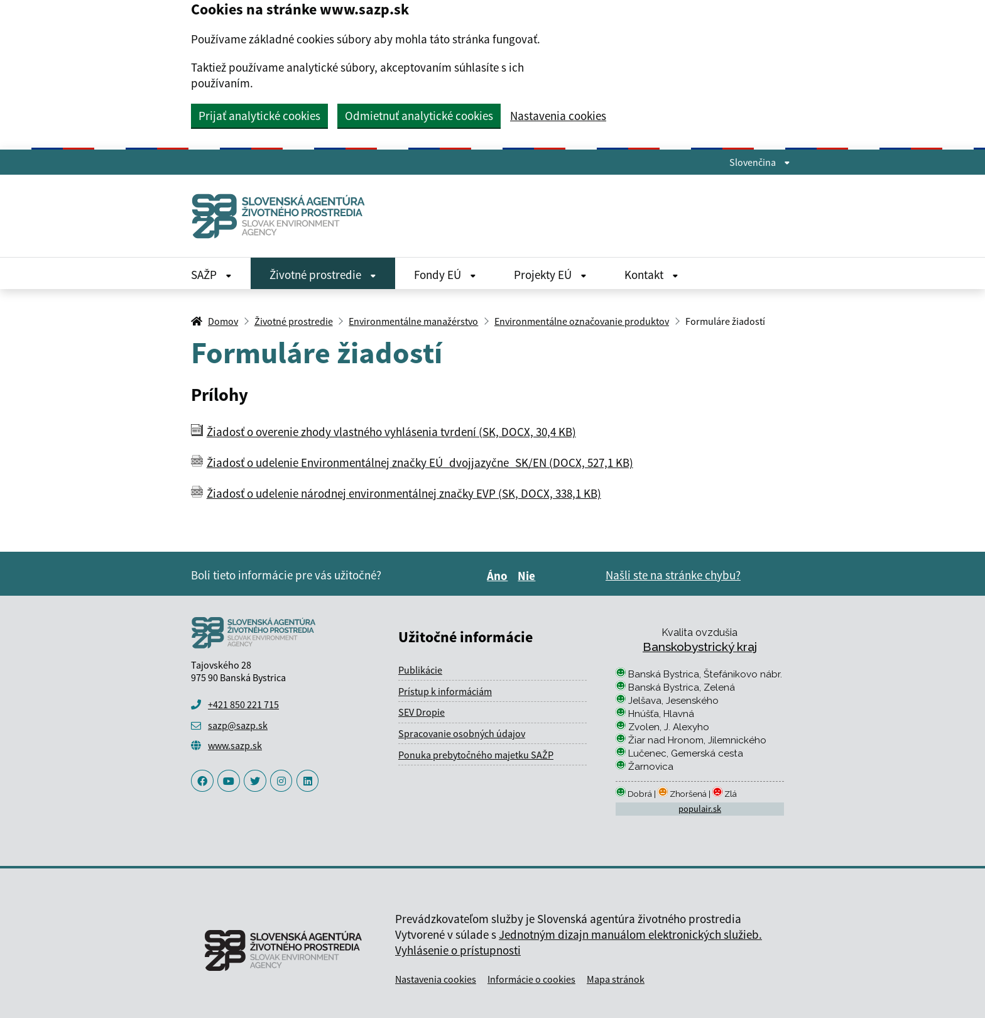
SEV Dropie (421, 712)
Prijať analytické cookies (259, 115)
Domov (223, 321)
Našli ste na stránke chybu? (673, 575)
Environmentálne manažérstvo (413, 321)
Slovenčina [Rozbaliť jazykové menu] (759, 162)
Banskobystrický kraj (700, 647)
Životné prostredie (293, 321)
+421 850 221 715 (243, 704)
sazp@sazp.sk (238, 725)
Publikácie (420, 670)
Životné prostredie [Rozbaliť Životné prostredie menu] (322, 274)
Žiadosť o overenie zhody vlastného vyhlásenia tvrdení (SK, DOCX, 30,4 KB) (391, 431)
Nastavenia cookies (558, 116)
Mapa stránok (616, 979)
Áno (499, 575)
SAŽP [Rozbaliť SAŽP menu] (211, 274)
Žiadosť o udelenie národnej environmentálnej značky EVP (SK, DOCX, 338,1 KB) (404, 493)
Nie (528, 575)
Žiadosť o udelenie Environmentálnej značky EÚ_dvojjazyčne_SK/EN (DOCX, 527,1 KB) (420, 462)
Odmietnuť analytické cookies (419, 115)
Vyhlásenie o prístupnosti (458, 950)
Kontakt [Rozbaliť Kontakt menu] (651, 274)
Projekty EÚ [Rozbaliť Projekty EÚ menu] (550, 274)
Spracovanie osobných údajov (461, 733)
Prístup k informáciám (445, 691)
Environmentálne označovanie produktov (581, 321)
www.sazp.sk (235, 745)
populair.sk (699, 808)
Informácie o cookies (531, 979)
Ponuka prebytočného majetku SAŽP (475, 754)
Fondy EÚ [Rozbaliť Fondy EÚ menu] (445, 274)
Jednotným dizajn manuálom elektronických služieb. (630, 934)
